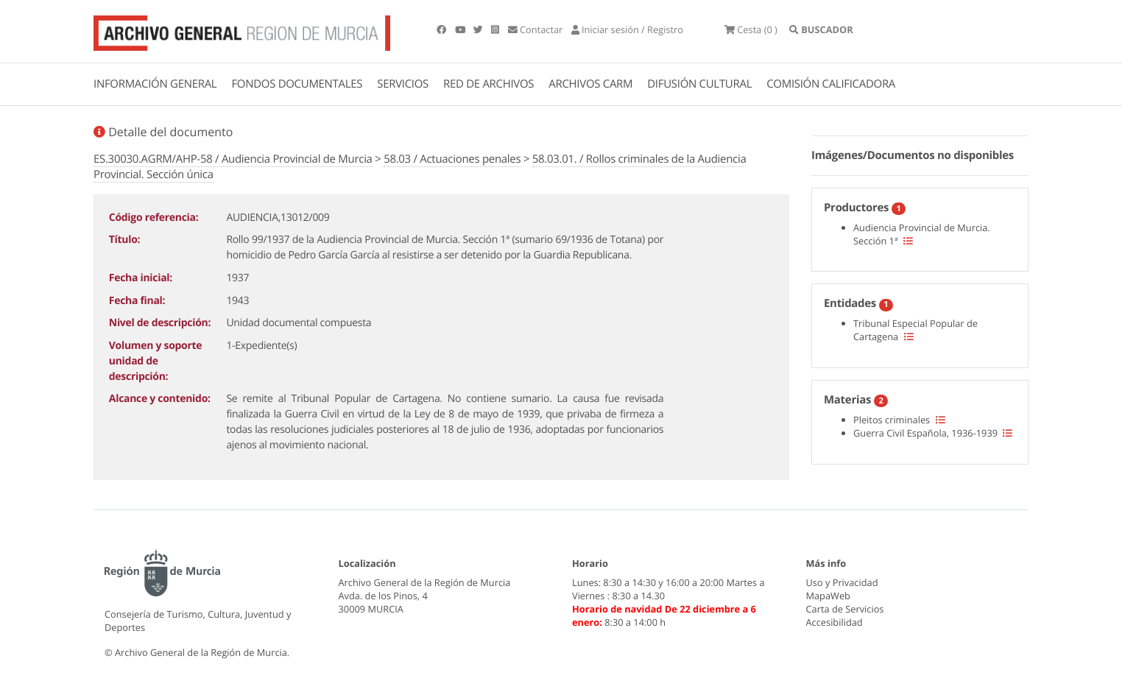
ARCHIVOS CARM (590, 84)
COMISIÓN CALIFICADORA (830, 84)
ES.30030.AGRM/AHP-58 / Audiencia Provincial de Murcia (233, 159)
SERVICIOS (402, 84)
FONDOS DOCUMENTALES (296, 84)
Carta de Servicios (845, 608)
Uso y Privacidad (842, 582)
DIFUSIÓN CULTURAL (699, 84)
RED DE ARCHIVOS (488, 84)
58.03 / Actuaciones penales (452, 159)
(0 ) (750, 29)
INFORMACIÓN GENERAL (155, 84)
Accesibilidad (834, 622)
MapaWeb (828, 595)
